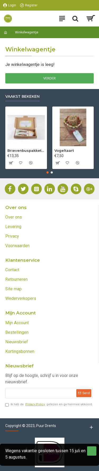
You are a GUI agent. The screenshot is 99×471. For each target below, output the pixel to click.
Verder (49, 78)
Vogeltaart (64, 150)
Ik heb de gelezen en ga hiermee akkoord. (49, 404)
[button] (47, 172)
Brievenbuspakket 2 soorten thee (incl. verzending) (26, 150)
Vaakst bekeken (22, 96)
